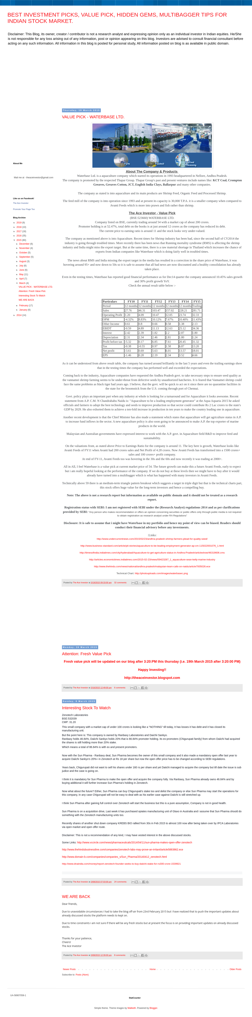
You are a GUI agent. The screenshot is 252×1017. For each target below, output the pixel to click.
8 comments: (120, 955)
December (24, 244)
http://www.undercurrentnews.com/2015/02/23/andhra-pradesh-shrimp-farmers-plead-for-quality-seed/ (152, 538)
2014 (19, 315)
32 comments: (120, 582)
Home (153, 969)
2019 (19, 222)
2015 (19, 240)
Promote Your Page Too (24, 209)
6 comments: (120, 688)
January (23, 310)
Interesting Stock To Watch (86, 708)
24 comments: (120, 882)
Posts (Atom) (82, 974)
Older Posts (235, 969)
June (22, 270)
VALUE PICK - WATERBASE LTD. (93, 117)
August (23, 261)
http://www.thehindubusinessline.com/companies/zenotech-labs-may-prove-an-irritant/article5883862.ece (122, 849)
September (25, 257)
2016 (19, 235)
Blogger (153, 1008)
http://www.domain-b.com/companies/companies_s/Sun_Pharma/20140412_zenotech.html (114, 856)
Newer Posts (69, 969)
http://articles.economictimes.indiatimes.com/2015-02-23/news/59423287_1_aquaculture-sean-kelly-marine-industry (152, 559)
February (24, 305)
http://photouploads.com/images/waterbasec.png (161, 573)
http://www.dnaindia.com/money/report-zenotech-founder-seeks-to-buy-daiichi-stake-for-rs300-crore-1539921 (121, 863)
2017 (19, 231)
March (22, 283)
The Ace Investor (21, 203)
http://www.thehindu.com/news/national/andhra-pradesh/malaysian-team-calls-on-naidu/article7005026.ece (152, 566)
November (24, 248)
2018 (19, 227)
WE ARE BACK (76, 896)
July (21, 265)
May (21, 274)
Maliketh (131, 1008)
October (23, 252)
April (21, 278)
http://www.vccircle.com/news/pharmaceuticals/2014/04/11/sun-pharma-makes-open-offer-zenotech (134, 842)
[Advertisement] (125, 77)
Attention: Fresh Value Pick (86, 653)
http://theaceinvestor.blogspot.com (152, 678)
